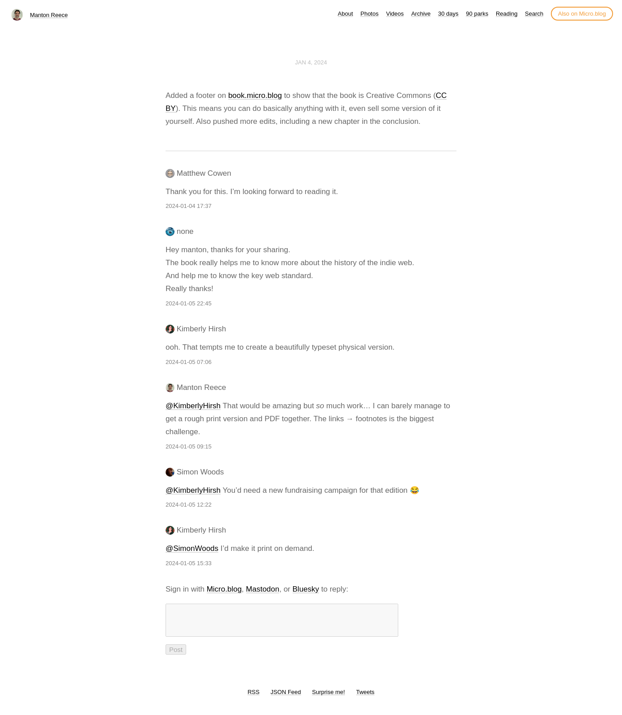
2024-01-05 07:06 (189, 362)
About (345, 13)
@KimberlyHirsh (193, 406)
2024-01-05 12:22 (189, 504)
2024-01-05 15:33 (189, 563)
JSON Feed (286, 697)
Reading (506, 13)
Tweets (365, 697)
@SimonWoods (192, 548)
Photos (369, 13)
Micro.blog (224, 589)
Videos (395, 13)
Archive (420, 13)
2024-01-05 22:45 (189, 303)
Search (534, 13)
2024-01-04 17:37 (189, 206)
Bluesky (306, 589)
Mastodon (263, 589)
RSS (253, 697)
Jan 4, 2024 (311, 62)
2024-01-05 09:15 (189, 446)
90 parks (477, 13)
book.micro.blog (255, 95)
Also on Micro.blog (582, 13)
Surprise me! (328, 697)
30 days (448, 13)
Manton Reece (49, 15)
